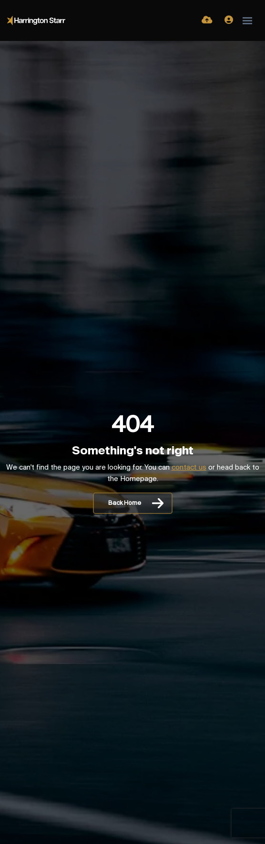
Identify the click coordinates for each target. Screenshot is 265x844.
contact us (189, 468)
